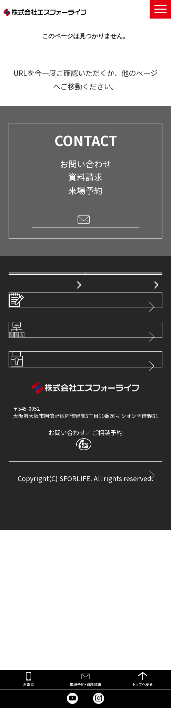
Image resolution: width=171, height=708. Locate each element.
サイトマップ (45, 460)
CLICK (85, 219)
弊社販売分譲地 (32, 373)
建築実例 (101, 351)
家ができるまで (109, 328)
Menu (160, 8)
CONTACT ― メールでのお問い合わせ (74, 625)
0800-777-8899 (94, 596)
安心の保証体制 (32, 351)
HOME (21, 283)
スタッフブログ (48, 417)
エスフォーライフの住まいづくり (37, 305)
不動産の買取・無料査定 (109, 373)
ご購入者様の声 (32, 328)
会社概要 (101, 283)
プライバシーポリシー (59, 503)
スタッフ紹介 (106, 306)
